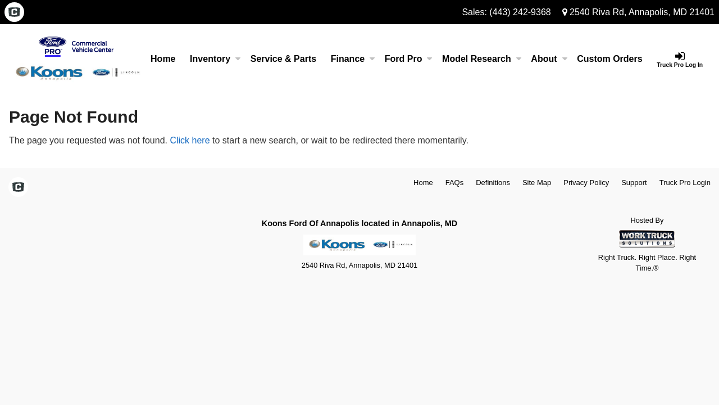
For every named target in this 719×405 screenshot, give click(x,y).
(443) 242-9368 (519, 12)
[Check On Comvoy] (14, 12)
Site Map (536, 182)
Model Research (481, 59)
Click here (190, 140)
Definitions (493, 182)
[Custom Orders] (609, 59)
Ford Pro (409, 59)
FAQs (454, 182)
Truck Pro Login (685, 182)
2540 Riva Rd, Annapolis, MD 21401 (638, 12)
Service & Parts (283, 59)
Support (634, 182)
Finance (353, 59)
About (549, 59)
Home (163, 59)
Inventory (215, 59)
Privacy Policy (586, 182)
